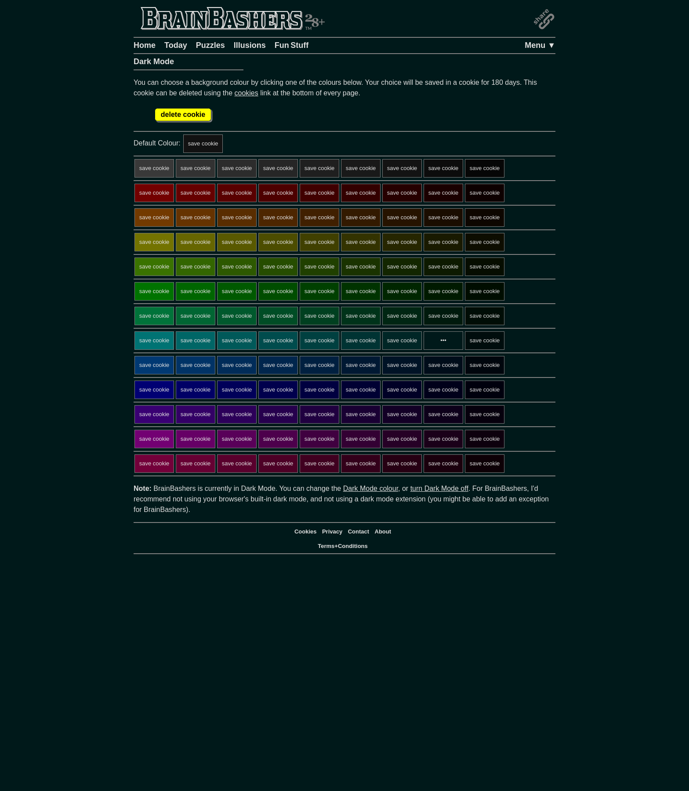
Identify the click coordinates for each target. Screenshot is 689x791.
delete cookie (183, 114)
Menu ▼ (540, 45)
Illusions (250, 45)
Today (175, 45)
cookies (246, 93)
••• (443, 340)
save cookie (203, 143)
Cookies (305, 531)
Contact (358, 531)
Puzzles (210, 45)
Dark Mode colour (370, 488)
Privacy (332, 531)
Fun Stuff (292, 45)
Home (145, 45)
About (383, 531)
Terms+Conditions (343, 546)
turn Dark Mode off (439, 488)
